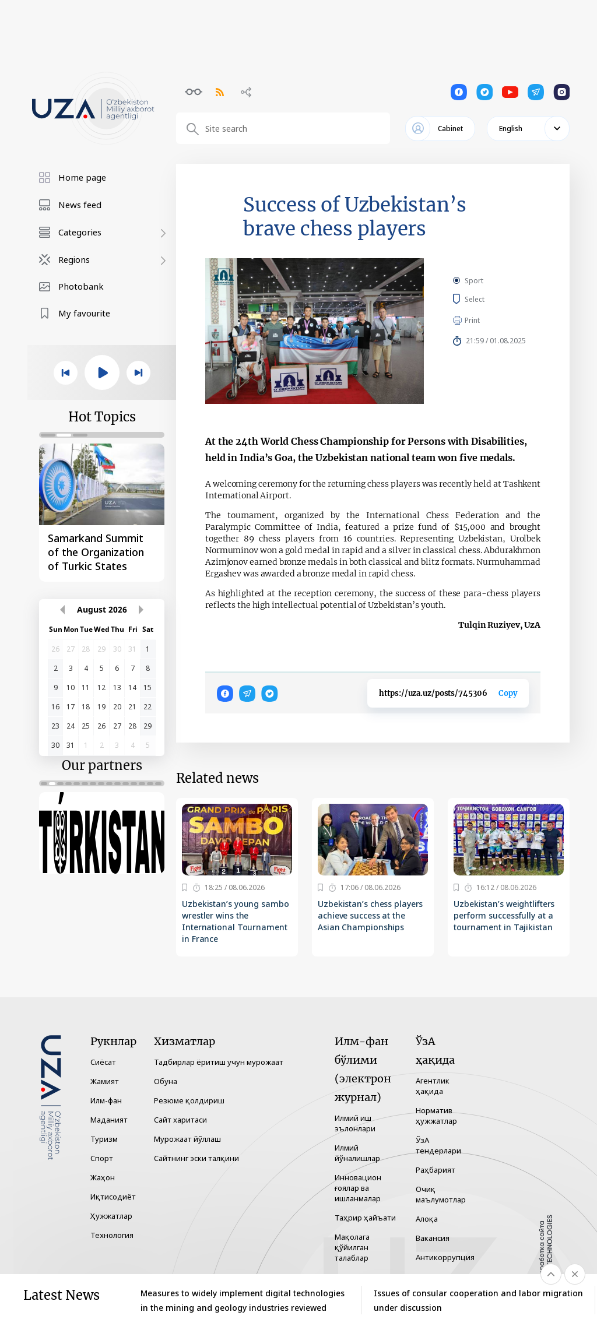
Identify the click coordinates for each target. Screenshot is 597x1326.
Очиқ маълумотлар (441, 1194)
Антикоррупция (445, 1257)
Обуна (165, 1081)
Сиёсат (103, 1062)
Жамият (104, 1081)
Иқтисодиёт (113, 1196)
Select (487, 299)
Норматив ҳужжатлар (436, 1115)
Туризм (104, 1139)
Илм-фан (106, 1100)
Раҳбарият (435, 1170)
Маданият (109, 1119)
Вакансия (432, 1238)
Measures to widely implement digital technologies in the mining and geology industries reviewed (243, 1300)
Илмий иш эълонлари (355, 1123)
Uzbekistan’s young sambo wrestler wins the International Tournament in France (235, 921)
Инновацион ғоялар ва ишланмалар (358, 1188)
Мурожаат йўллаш (187, 1139)
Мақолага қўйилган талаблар (352, 1247)
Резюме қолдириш (189, 1100)
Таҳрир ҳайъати (365, 1217)
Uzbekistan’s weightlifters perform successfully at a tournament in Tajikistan (504, 915)
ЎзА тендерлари (438, 1145)
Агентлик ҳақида (432, 1085)
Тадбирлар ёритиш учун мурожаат (218, 1062)
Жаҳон (102, 1177)
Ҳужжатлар (111, 1216)
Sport (474, 280)
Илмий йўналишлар (357, 1152)
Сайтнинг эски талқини (196, 1158)
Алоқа (427, 1219)
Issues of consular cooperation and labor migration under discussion (478, 1300)
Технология (112, 1235)
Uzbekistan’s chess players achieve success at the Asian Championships (370, 915)
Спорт (101, 1158)
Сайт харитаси (180, 1119)
